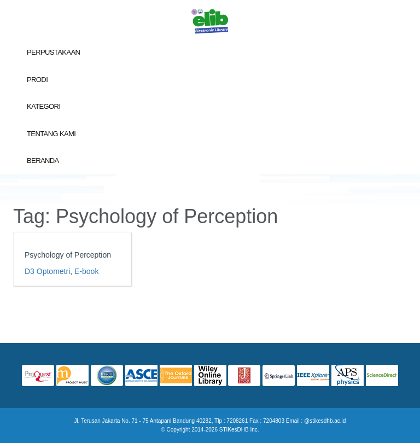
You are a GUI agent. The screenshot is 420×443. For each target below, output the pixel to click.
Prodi (37, 79)
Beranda (43, 160)
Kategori (43, 106)
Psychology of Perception (68, 254)
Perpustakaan (53, 52)
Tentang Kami (51, 134)
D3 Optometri (47, 271)
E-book (86, 271)
